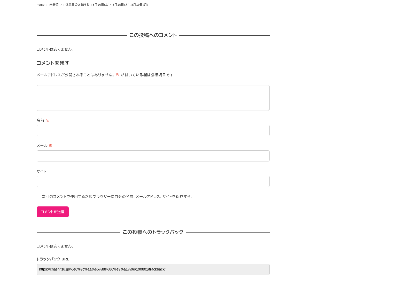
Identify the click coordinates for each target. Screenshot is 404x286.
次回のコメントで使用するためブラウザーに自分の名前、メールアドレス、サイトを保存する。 (117, 197)
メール (44, 146)
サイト (41, 171)
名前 (43, 120)
